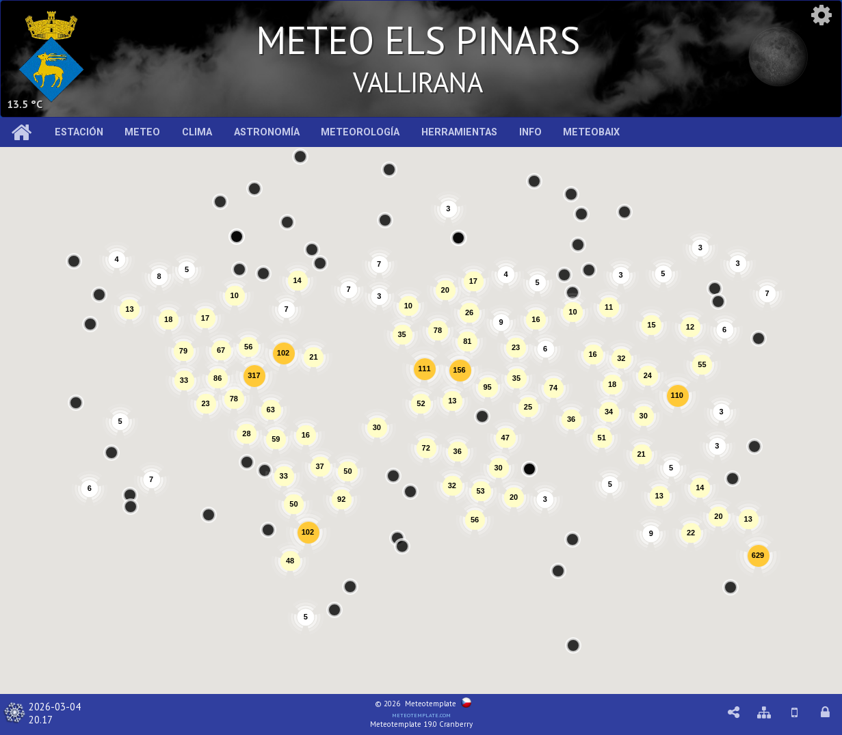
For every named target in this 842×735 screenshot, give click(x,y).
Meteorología (360, 132)
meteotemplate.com (421, 714)
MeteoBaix (591, 132)
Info (530, 132)
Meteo (142, 132)
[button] (334, 610)
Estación (79, 132)
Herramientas (459, 132)
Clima (197, 132)
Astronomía (267, 132)
